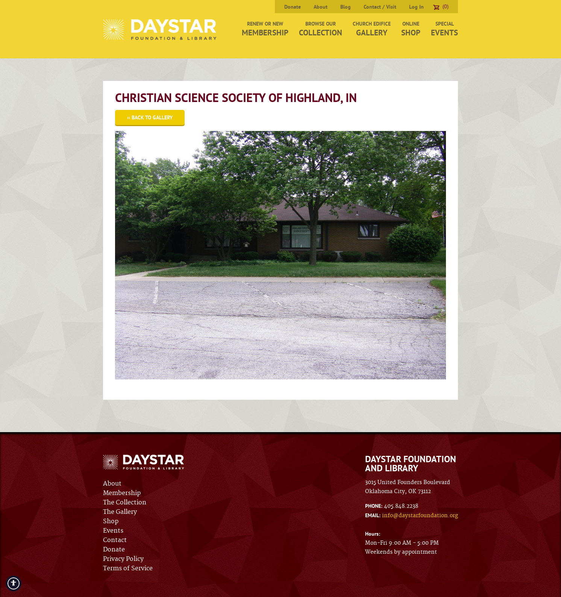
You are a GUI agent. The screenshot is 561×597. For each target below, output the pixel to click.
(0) (441, 6)
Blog (345, 6)
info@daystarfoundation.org (420, 515)
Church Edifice (372, 29)
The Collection (124, 502)
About (321, 6)
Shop (110, 521)
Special (444, 29)
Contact (115, 540)
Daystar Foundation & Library (160, 29)
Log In (416, 6)
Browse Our (320, 29)
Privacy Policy (123, 559)
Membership (122, 493)
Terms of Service (128, 568)
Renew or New (265, 29)
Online (410, 29)
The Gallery (120, 512)
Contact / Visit (380, 6)
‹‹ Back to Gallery (150, 117)
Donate (292, 6)
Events (113, 531)
